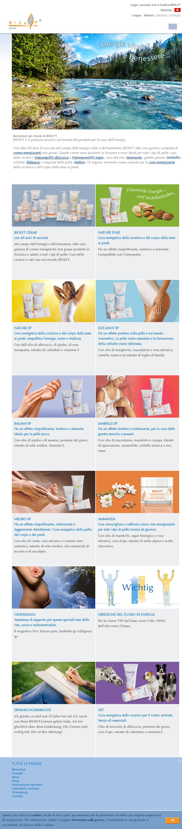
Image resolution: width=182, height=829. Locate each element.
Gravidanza (19, 792)
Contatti (17, 796)
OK (172, 820)
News (16, 777)
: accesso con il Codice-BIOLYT (155, 5)
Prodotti (17, 773)
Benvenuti (19, 769)
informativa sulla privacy (88, 820)
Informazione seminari (27, 784)
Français (175, 15)
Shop (15, 781)
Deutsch (162, 15)
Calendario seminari (25, 788)
